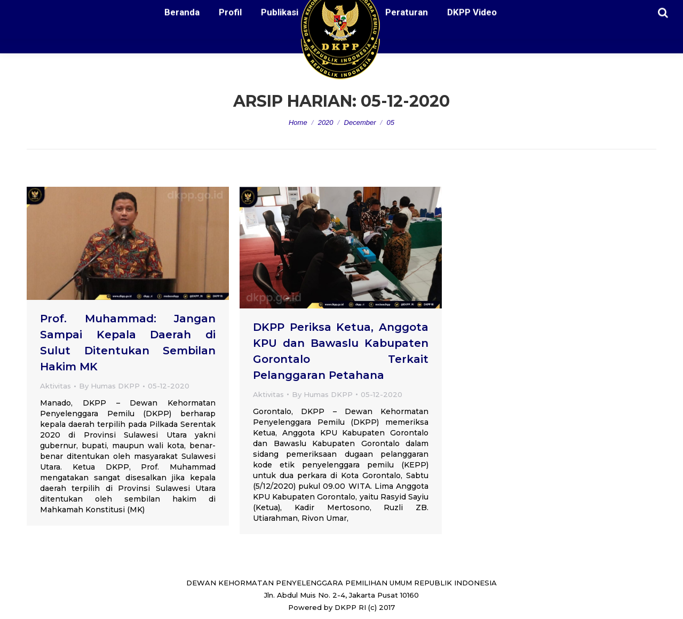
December (360, 122)
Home (298, 122)
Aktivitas (55, 386)
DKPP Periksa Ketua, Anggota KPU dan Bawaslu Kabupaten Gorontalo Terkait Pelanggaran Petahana (340, 351)
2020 (325, 122)
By (109, 386)
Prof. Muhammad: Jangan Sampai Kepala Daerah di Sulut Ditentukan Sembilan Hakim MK (128, 342)
